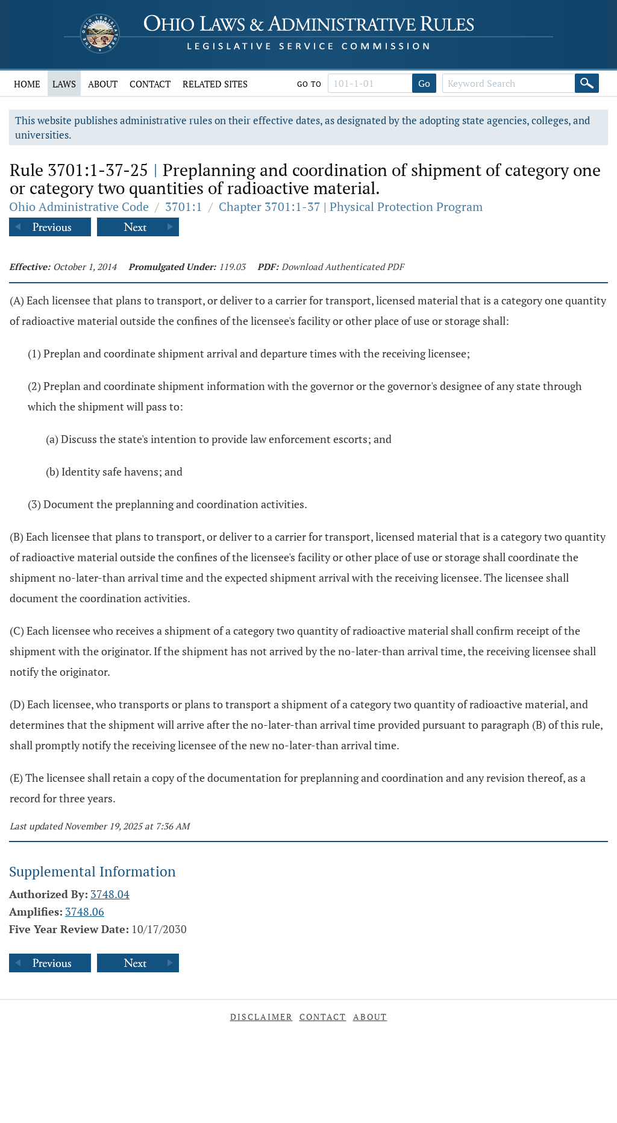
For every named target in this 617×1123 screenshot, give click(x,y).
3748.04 (110, 894)
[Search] (587, 83)
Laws (64, 84)
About (102, 84)
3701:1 (183, 206)
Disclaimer (261, 1016)
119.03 (232, 266)
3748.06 (84, 911)
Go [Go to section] (424, 83)
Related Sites (215, 84)
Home (27, 84)
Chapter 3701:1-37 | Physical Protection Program (351, 206)
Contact (150, 84)
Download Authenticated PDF (342, 266)
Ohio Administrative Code (79, 206)
